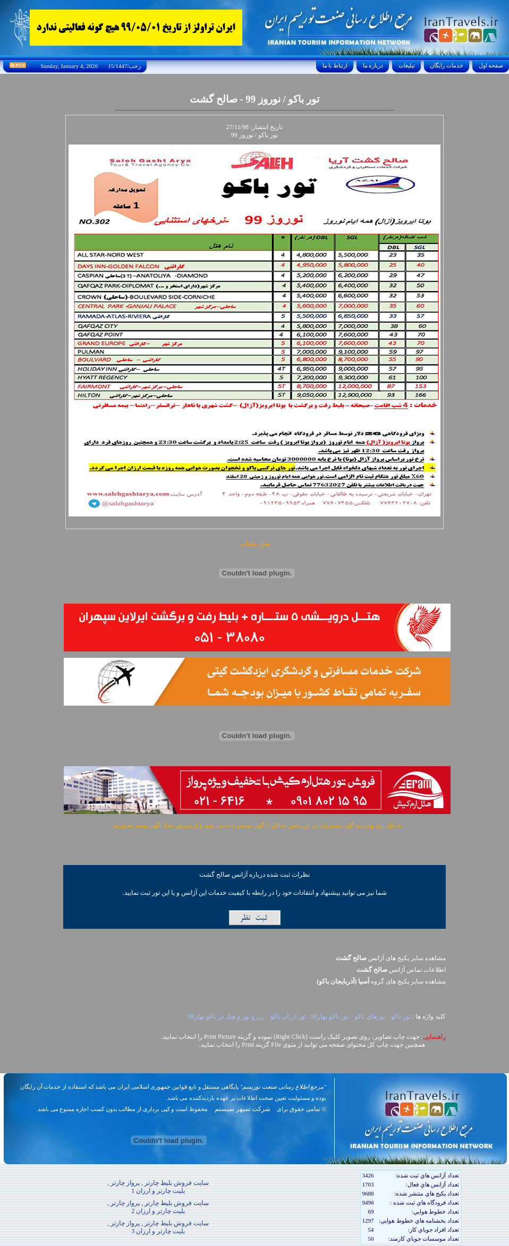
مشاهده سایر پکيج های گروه (381, 981)
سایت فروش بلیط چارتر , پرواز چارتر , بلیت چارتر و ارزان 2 (158, 1207)
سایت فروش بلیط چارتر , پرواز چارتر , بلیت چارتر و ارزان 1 (158, 1186)
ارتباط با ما (335, 65)
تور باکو (400, 1016)
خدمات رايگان (447, 65)
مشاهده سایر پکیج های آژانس (391, 958)
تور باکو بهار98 (330, 1016)
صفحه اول (491, 65)
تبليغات (407, 65)
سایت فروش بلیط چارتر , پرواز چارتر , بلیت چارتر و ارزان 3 (158, 1227)
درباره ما (373, 65)
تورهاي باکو (369, 1016)
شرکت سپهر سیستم (242, 1109)
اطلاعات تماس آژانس (401, 969)
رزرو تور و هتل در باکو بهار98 (226, 1016)
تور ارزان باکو (287, 1016)
